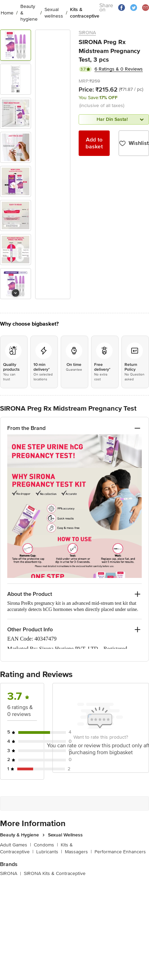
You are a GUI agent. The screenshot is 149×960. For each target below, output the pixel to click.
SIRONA (87, 32)
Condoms (46, 844)
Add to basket (94, 143)
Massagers (78, 851)
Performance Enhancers (120, 851)
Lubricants (49, 851)
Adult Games (15, 844)
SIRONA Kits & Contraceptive (55, 873)
